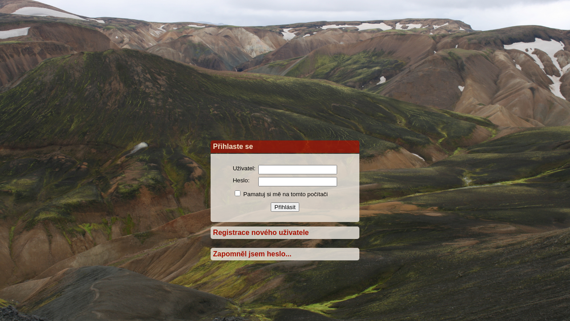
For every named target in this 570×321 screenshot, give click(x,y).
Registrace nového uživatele (261, 232)
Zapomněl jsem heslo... (252, 254)
